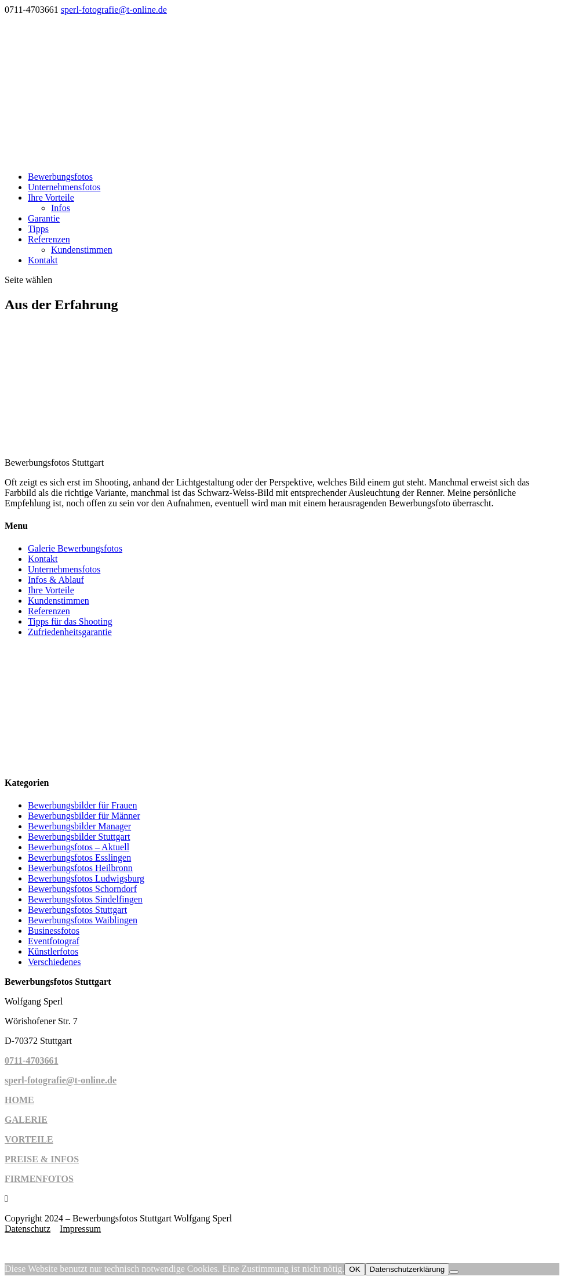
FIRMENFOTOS (39, 1179)
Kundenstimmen (81, 250)
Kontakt (43, 260)
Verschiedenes (54, 962)
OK (354, 1269)
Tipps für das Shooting (70, 621)
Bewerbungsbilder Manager (79, 826)
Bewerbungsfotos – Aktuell (78, 847)
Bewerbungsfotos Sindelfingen (85, 899)
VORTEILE (29, 1139)
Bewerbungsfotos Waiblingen (82, 920)
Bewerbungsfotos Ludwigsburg (86, 878)
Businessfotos (53, 930)
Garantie (44, 218)
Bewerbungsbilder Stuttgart (79, 837)
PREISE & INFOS (42, 1159)
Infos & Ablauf (56, 580)
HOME (19, 1100)
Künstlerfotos (53, 951)
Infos (60, 208)
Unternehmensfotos (64, 187)
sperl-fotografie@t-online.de (61, 1080)
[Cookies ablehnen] (454, 1272)
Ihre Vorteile (51, 197)
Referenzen (49, 239)
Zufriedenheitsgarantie (70, 632)
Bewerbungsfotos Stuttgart (77, 910)
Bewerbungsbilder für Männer (84, 816)
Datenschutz (27, 1229)
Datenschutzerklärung (407, 1269)
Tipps (38, 229)
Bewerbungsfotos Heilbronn (80, 868)
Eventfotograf (53, 941)
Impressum (80, 1229)
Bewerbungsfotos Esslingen (79, 857)
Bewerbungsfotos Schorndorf (82, 889)
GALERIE (26, 1120)
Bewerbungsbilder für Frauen (82, 805)
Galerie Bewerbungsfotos (75, 548)
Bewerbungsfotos (60, 177)
